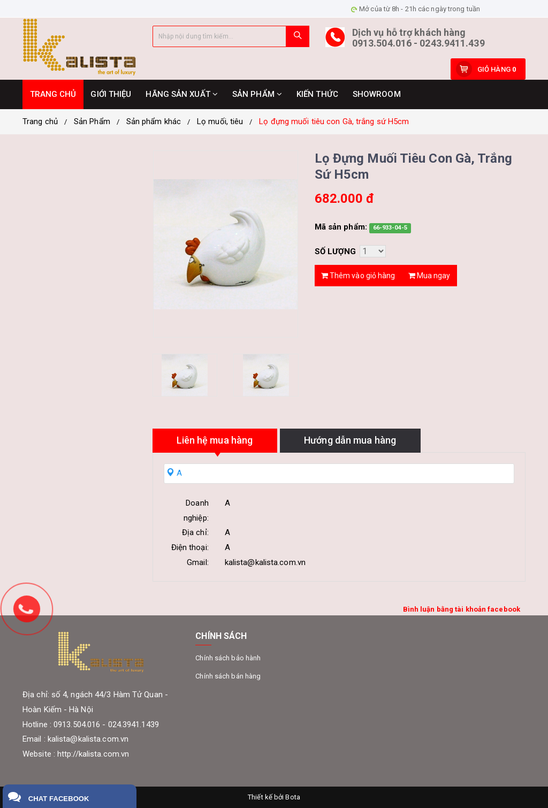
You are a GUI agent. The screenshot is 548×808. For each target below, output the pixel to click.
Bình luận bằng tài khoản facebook (461, 609)
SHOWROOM (377, 94)
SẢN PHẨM (257, 94)
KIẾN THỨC (317, 94)
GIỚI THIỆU (110, 94)
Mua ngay (429, 275)
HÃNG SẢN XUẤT (182, 94)
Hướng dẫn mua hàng (350, 440)
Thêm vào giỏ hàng (358, 275)
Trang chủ (40, 121)
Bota (292, 797)
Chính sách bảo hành (228, 658)
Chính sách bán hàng (228, 676)
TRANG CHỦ (53, 94)
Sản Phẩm (92, 121)
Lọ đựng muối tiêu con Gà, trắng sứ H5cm (334, 121)
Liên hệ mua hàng (215, 440)
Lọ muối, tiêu (220, 121)
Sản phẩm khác (153, 121)
